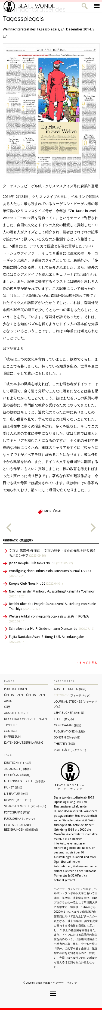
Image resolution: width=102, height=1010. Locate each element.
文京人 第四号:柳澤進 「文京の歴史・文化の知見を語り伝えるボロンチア (52, 553)
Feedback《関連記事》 (18, 540)
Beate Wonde (29, 6)
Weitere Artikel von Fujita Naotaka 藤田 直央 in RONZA (49, 619)
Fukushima (19, 819)
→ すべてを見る (86, 663)
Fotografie (17, 812)
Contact (11, 731)
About (9, 701)
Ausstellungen (16, 713)
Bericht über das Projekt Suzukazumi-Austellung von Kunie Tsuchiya (52, 606)
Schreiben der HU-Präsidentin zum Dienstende (51, 629)
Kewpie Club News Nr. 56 (36, 583)
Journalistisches (75, 704)
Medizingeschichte (24, 781)
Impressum (12, 736)
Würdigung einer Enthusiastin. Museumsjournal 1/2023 (50, 573)
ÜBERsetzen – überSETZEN (24, 695)
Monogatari (67, 725)
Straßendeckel (25, 806)
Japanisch (17, 769)
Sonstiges (67, 737)
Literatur (16, 794)
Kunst (13, 787)
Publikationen (15, 689)
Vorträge (70, 750)
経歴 (7, 707)
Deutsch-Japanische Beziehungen (21, 827)
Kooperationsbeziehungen (25, 719)
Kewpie (17, 800)
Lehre (64, 719)
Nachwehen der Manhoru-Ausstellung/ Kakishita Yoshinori (52, 594)
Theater (64, 744)
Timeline (10, 725)
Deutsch (17, 763)
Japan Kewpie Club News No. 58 (41, 563)
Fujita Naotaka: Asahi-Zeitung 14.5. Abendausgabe (46, 639)
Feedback (72, 695)
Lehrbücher (69, 713)
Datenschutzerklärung (24, 742)
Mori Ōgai (52, 511)
